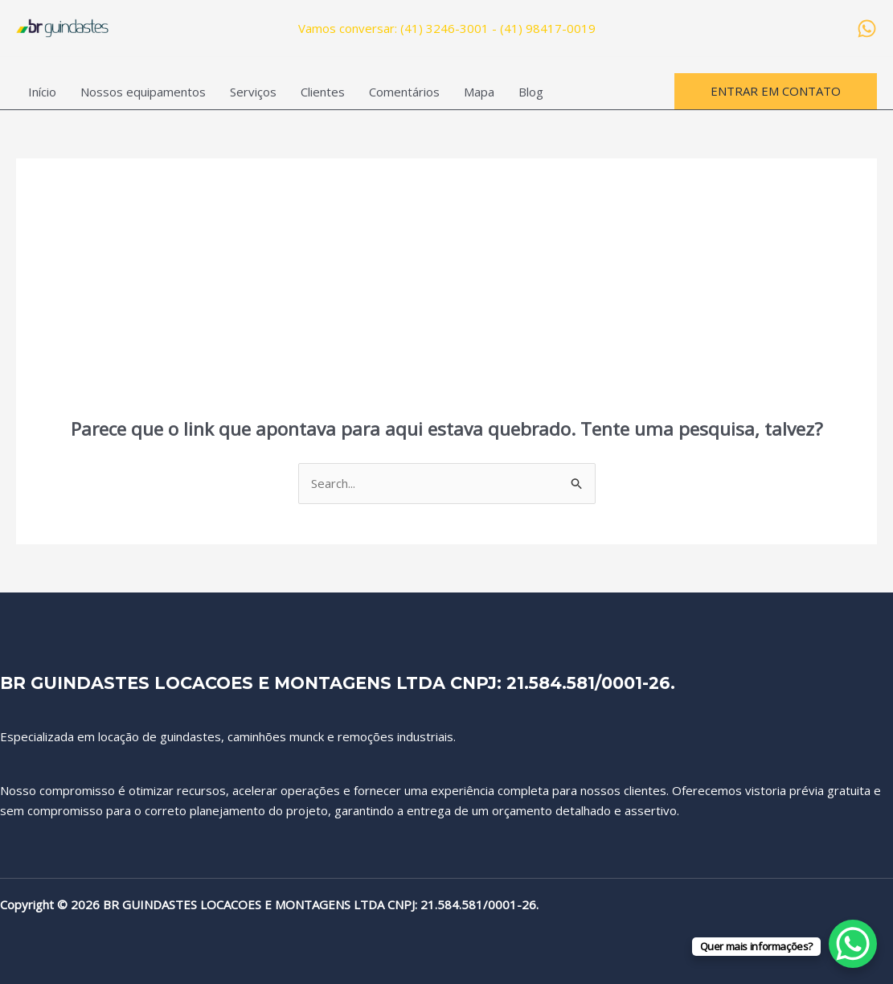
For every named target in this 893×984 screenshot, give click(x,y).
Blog (530, 92)
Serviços (253, 92)
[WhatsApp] (867, 28)
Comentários (404, 92)
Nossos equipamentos (143, 92)
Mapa (479, 92)
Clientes (323, 92)
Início (42, 92)
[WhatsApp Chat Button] (853, 944)
